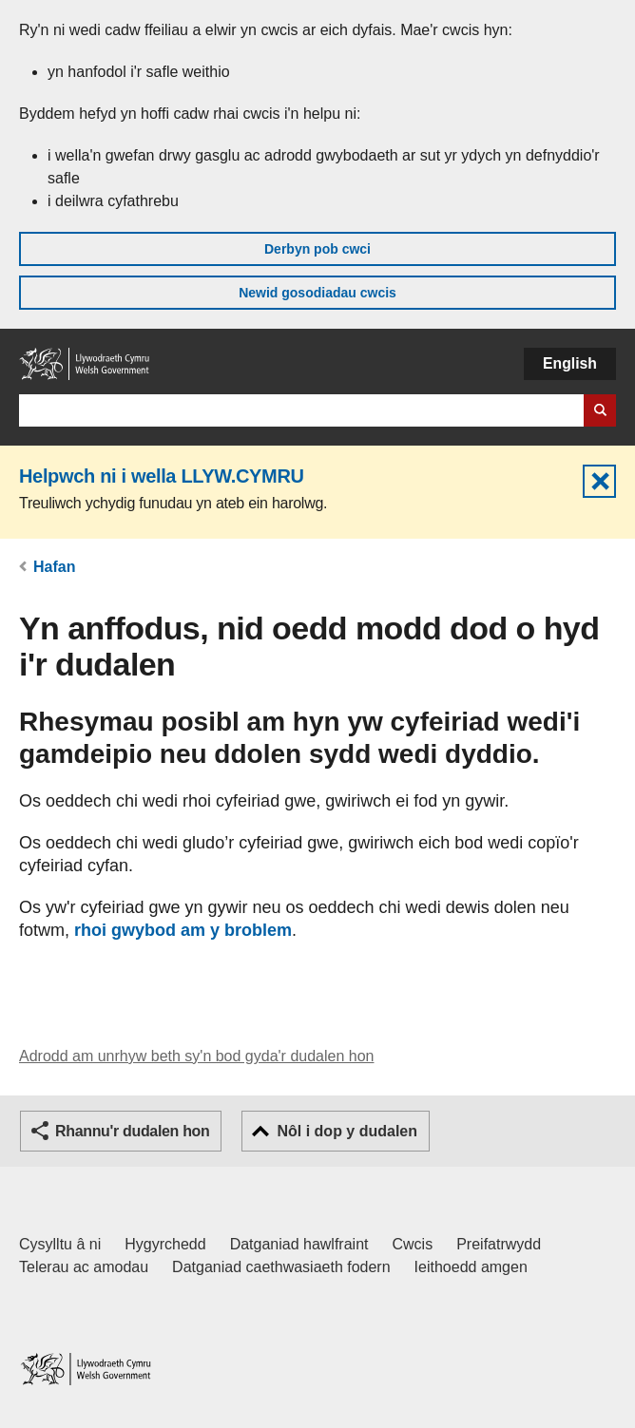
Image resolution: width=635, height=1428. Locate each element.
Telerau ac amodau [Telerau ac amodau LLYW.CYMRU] (83, 1267)
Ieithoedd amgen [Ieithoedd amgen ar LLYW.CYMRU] (471, 1267)
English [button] (570, 363)
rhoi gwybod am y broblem (183, 930)
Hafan (54, 567)
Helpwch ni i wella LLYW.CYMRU (161, 476)
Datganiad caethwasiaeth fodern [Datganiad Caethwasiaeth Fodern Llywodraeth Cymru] (281, 1267)
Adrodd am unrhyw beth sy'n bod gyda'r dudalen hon (196, 1056)
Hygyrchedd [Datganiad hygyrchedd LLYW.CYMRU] (165, 1244)
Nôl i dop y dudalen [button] (347, 1131)
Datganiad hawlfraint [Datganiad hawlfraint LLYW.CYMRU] (299, 1244)
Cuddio (599, 481)
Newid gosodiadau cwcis (317, 292)
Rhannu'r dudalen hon (132, 1131)
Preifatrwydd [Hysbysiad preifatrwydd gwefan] (498, 1244)
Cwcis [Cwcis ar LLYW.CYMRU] (413, 1244)
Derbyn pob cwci (317, 249)
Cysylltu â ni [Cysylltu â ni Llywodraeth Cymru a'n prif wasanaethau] (60, 1244)
